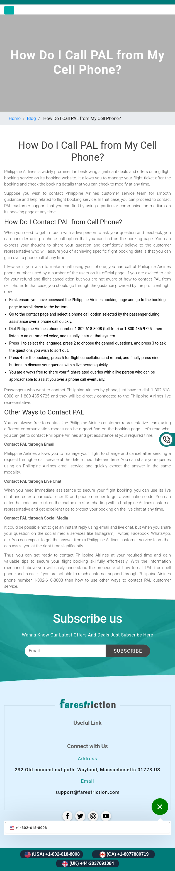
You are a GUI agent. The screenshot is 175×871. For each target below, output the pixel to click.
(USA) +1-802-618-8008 (52, 855)
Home (15, 118)
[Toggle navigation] (9, 10)
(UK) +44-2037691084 (88, 864)
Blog (31, 118)
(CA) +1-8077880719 (124, 855)
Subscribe (128, 651)
